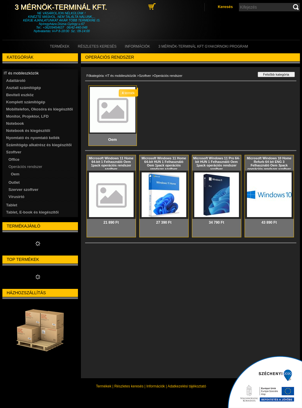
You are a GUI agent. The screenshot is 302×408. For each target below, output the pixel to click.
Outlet (14, 182)
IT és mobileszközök (121, 75)
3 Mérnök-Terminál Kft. (62, 7)
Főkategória (95, 75)
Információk (155, 386)
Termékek (103, 386)
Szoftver (145, 75)
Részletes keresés (128, 386)
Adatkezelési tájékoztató (187, 386)
